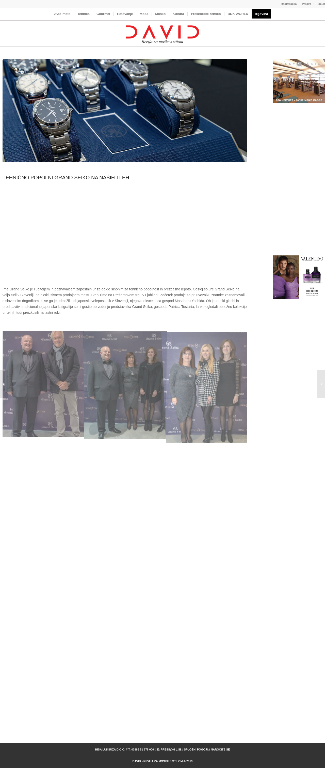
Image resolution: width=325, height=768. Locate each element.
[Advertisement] (125, 233)
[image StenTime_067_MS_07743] (125, 384)
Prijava (306, 3)
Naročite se (220, 749)
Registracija (289, 3)
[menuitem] (288, 4)
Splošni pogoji (196, 749)
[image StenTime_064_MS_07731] (43, 384)
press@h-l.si (170, 749)
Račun (320, 3)
